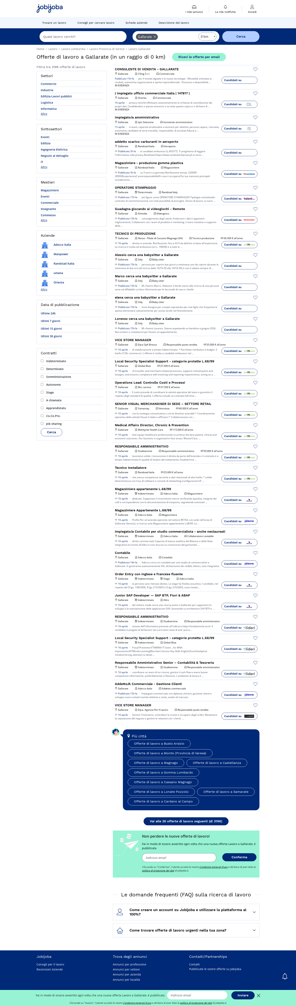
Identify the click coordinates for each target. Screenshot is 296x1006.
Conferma (239, 857)
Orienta (52, 282)
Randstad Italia (57, 263)
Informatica (49, 109)
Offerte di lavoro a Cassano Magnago (163, 782)
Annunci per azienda (127, 974)
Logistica (47, 102)
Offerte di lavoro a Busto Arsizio (159, 743)
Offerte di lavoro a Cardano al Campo (163, 801)
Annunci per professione (129, 964)
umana (52, 273)
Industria (47, 90)
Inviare (243, 995)
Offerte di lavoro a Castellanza (217, 763)
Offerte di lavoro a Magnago (156, 763)
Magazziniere (50, 190)
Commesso (48, 215)
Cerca (51, 432)
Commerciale (50, 203)
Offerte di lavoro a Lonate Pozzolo (161, 792)
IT (42, 162)
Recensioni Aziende (50, 969)
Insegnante (48, 209)
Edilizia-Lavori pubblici (56, 96)
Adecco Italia (56, 245)
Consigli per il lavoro (50, 964)
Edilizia (45, 143)
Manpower (54, 254)
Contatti (194, 964)
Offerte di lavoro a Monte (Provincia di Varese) (170, 753)
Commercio (48, 84)
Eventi (45, 137)
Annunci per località (126, 980)
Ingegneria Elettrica (54, 149)
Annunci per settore (126, 969)
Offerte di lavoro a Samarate (225, 792)
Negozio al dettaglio (54, 156)
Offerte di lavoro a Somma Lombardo (163, 772)
